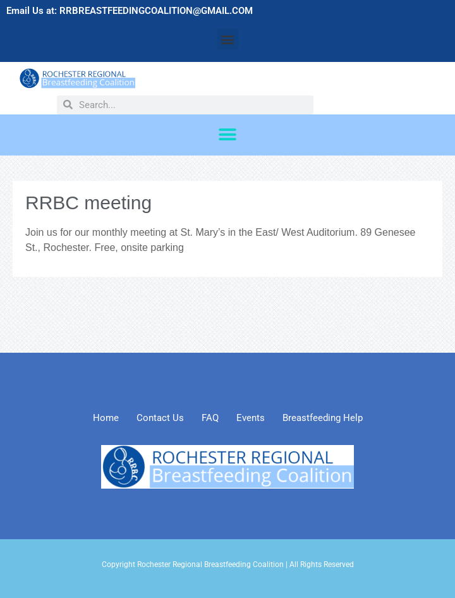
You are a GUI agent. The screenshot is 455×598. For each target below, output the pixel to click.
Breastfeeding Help (322, 418)
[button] (227, 38)
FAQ (210, 418)
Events (250, 418)
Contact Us (160, 418)
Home (106, 418)
